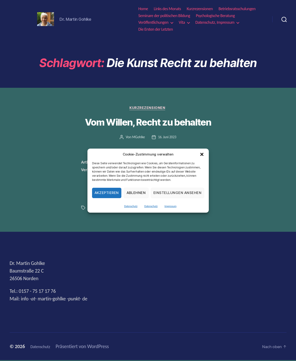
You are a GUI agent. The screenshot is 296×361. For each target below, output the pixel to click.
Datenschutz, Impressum (214, 22)
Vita (182, 22)
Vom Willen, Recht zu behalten (148, 123)
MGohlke (138, 138)
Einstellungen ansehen (177, 193)
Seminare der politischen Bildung (164, 15)
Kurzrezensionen (200, 8)
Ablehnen (136, 193)
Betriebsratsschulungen (236, 8)
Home (143, 8)
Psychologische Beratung (215, 15)
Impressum (170, 206)
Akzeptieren (107, 193)
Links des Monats (167, 8)
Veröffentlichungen (153, 22)
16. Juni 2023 (167, 138)
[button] (202, 154)
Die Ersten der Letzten (155, 29)
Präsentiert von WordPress (87, 347)
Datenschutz (130, 206)
